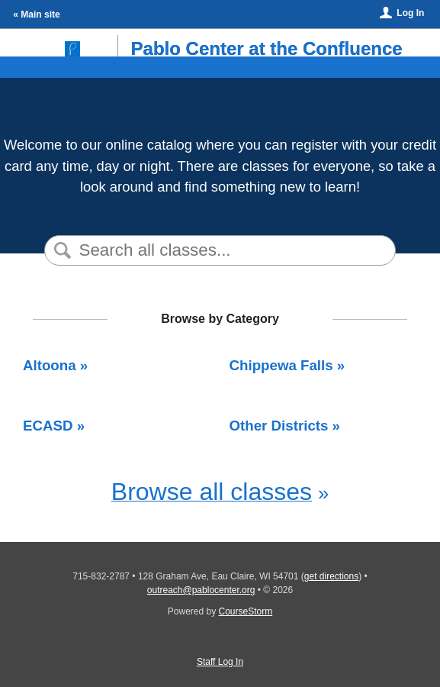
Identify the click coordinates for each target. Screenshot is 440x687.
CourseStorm (246, 611)
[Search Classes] (218, 250)
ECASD (47, 426)
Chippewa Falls (281, 365)
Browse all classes (211, 491)
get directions (331, 576)
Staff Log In (220, 661)
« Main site (36, 14)
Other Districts (279, 426)
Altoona (49, 365)
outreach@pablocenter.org (201, 590)
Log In (410, 13)
